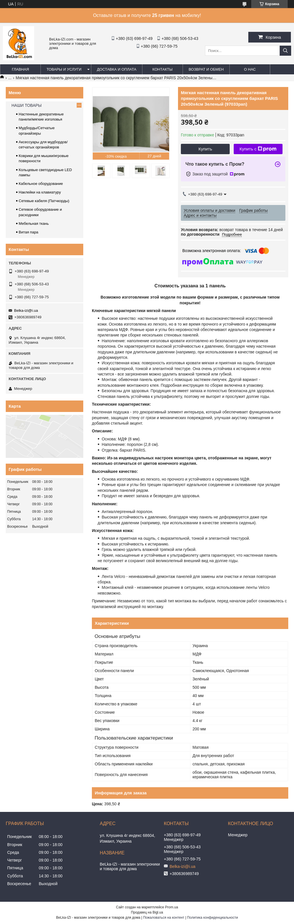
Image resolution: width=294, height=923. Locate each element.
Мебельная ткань (34, 223)
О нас (250, 69)
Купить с (257, 149)
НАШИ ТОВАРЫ (26, 105)
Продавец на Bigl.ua (147, 912)
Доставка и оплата (116, 69)
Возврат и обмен (206, 69)
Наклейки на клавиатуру (40, 192)
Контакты (162, 69)
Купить (205, 148)
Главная (20, 69)
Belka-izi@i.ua (26, 310)
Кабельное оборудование (41, 183)
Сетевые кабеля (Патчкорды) (44, 201)
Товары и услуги (64, 69)
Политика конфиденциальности (212, 918)
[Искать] (285, 51)
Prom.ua (171, 907)
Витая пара (28, 232)
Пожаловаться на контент (163, 918)
